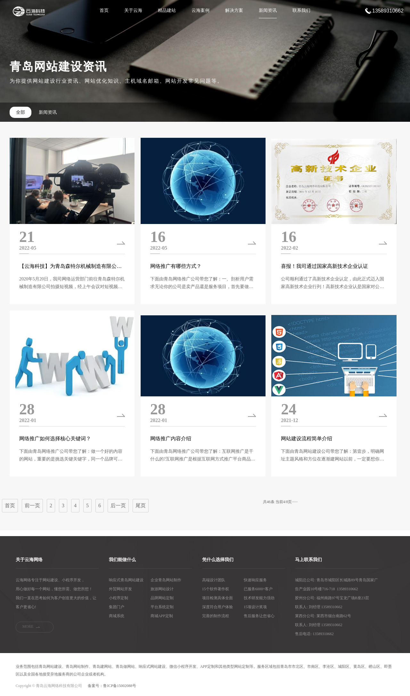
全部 (20, 112)
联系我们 (301, 10)
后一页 (118, 505)
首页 (104, 10)
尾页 (140, 505)
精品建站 (167, 10)
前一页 (32, 505)
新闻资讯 (268, 10)
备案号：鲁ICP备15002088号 (112, 686)
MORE (28, 626)
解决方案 (234, 10)
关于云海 (133, 10)
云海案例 (200, 10)
